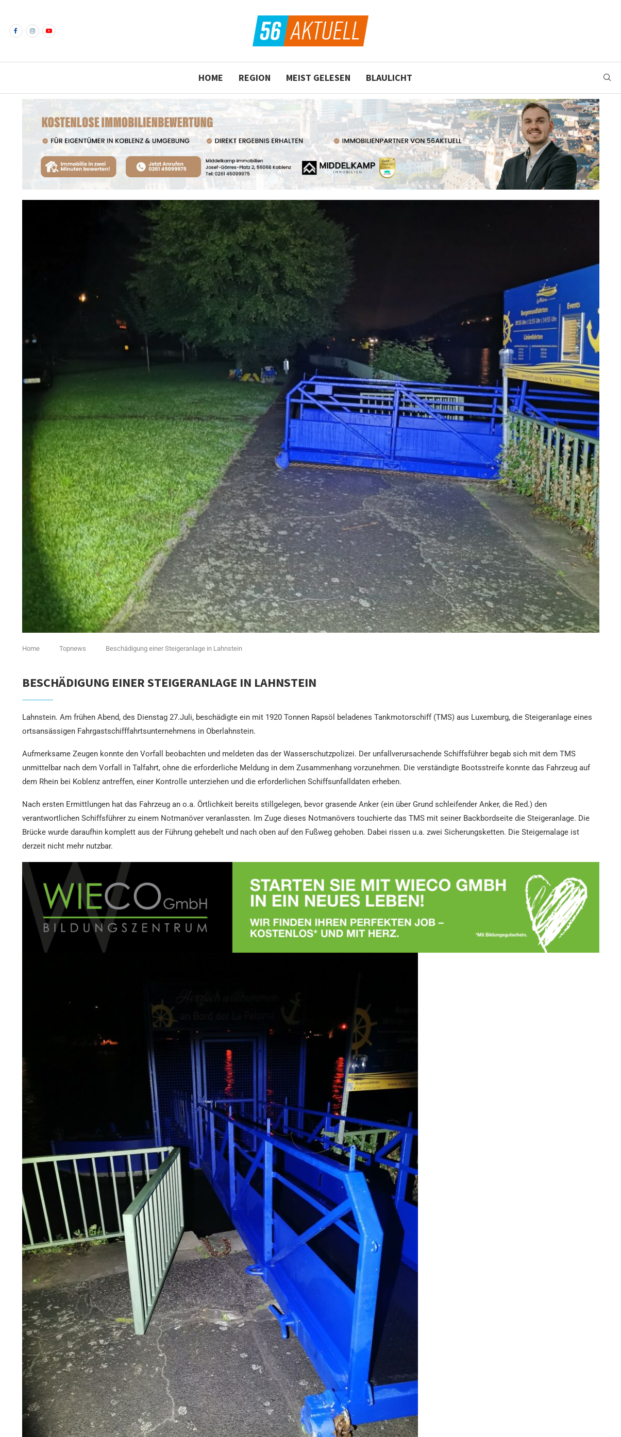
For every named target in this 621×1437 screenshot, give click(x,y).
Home (210, 77)
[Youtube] (49, 31)
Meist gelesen (318, 77)
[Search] (607, 78)
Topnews (72, 648)
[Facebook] (16, 31)
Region (255, 77)
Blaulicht (389, 77)
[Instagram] (32, 31)
